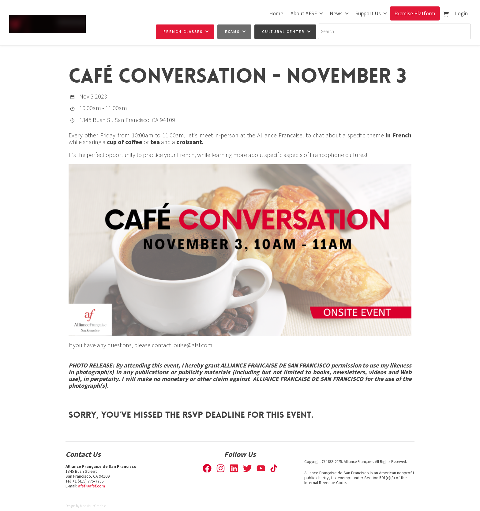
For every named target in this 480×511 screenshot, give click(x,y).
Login (461, 13)
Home (276, 13)
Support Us (368, 13)
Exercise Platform (414, 13)
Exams (232, 31)
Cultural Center (283, 31)
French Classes (183, 31)
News (336, 13)
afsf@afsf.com (91, 486)
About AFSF (304, 13)
